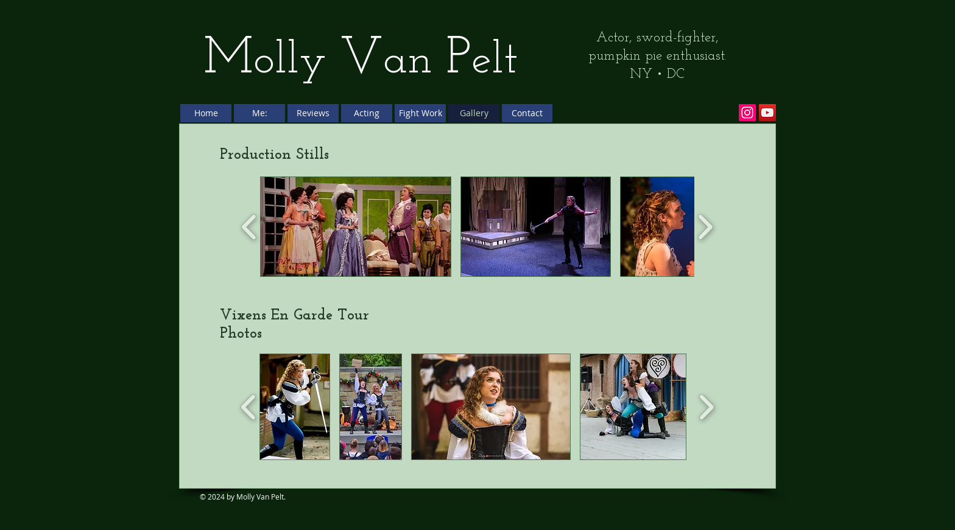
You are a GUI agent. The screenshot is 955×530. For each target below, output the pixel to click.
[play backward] (249, 227)
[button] (355, 226)
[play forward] (705, 227)
